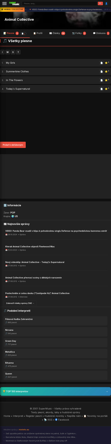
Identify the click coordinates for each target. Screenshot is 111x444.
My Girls (10, 62)
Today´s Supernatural (18, 88)
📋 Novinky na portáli (95, 415)
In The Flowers (14, 80)
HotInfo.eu (24, 429)
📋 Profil (37, 33)
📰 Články (57, 33)
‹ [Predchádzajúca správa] (25, 9)
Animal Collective (19, 19)
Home (7, 415)
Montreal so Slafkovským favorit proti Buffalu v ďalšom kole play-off (36, 441)
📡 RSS (48, 419)
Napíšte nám (74, 415)
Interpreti (18, 415)
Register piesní (34, 415)
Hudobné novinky (54, 415)
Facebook (62, 419)
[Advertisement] (55, 117)
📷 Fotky (79, 33)
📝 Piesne (14, 33)
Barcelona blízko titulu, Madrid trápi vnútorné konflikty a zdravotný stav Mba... (40, 437)
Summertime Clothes (17, 71)
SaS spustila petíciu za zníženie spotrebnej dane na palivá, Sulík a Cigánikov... (41, 433)
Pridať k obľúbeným (13, 145)
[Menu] (4, 3)
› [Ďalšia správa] (109, 9)
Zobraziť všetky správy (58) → (20, 303)
